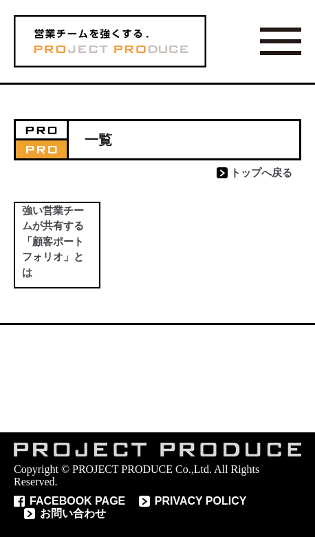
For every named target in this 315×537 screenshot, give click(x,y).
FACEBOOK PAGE (77, 501)
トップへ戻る (261, 172)
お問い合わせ (73, 513)
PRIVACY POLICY (201, 501)
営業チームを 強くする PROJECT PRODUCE (110, 41)
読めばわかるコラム (157, 378)
